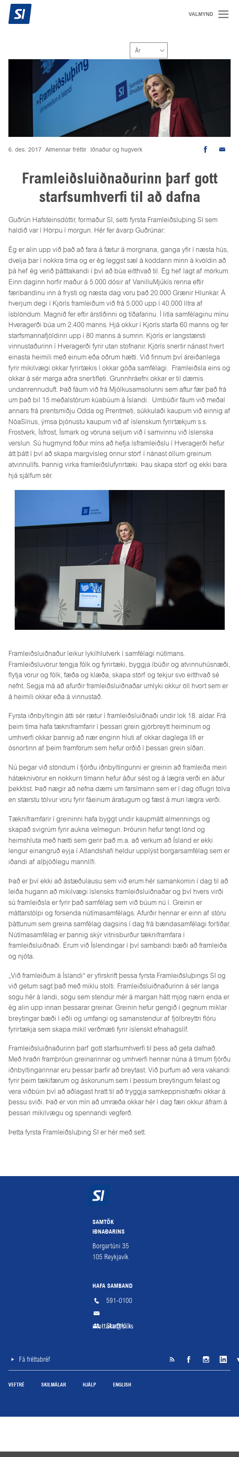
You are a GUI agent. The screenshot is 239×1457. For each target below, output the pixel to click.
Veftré (16, 1385)
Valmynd (226, 14)
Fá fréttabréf (34, 1359)
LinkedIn (222, 1359)
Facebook (188, 1359)
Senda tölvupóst (222, 149)
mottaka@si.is (119, 1313)
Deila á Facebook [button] (205, 149)
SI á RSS (171, 1359)
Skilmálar (53, 1385)
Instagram (205, 1359)
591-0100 (119, 1301)
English (122, 1385)
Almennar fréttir (66, 149)
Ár (137, 50)
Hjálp (89, 1385)
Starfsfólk (118, 1326)
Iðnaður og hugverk (116, 149)
